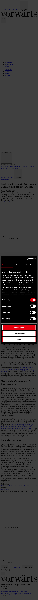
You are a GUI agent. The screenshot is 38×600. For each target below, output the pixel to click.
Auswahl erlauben (18, 333)
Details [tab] (18, 265)
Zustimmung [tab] (7, 265)
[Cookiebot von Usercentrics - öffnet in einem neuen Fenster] (27, 259)
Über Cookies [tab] (31, 265)
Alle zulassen (19, 327)
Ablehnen (19, 339)
